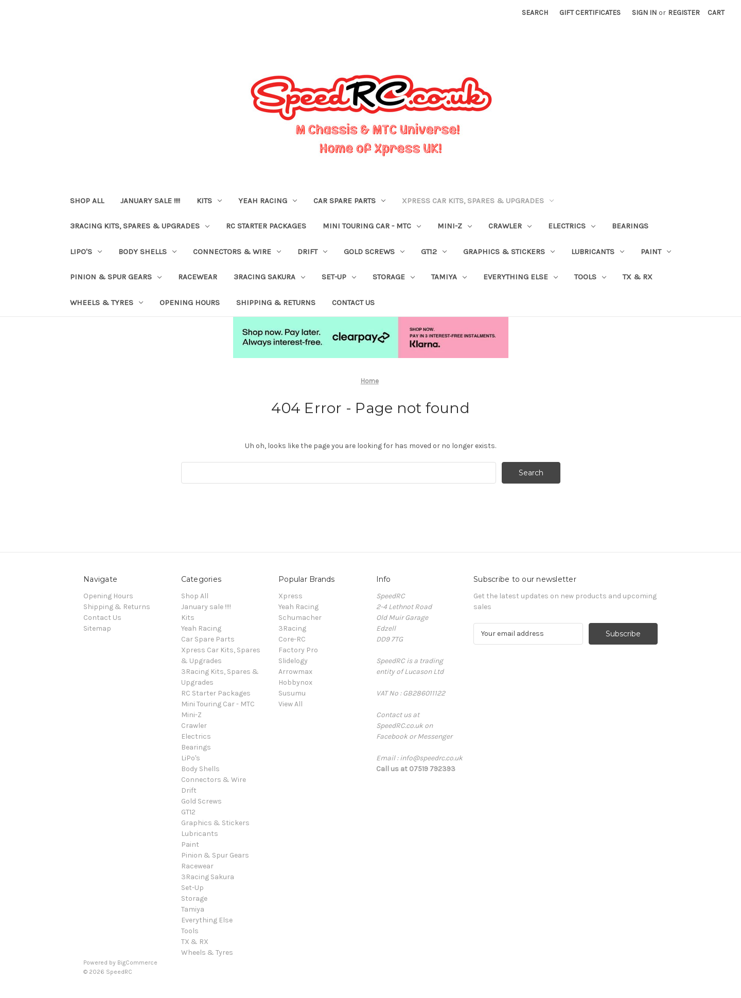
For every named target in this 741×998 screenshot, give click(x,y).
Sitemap (97, 628)
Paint (656, 251)
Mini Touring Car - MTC (372, 225)
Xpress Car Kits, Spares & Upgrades (478, 200)
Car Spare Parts (349, 200)
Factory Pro (298, 650)
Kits (209, 200)
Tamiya (449, 276)
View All (290, 704)
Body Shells (147, 251)
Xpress (290, 596)
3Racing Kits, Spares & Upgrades (139, 225)
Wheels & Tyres (106, 302)
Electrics (571, 225)
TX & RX (637, 276)
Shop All (87, 200)
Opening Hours (190, 302)
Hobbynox (295, 682)
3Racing (292, 628)
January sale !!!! (150, 200)
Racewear (197, 276)
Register (684, 12)
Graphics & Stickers (509, 251)
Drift (312, 251)
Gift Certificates (590, 12)
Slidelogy (293, 660)
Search (535, 12)
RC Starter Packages (266, 225)
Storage (394, 276)
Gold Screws (374, 251)
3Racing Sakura (269, 276)
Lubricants (597, 251)
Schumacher (300, 617)
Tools (590, 276)
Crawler (510, 225)
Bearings (630, 225)
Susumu (292, 693)
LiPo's (86, 251)
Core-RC (292, 639)
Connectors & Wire (237, 251)
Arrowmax (295, 671)
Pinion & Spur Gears (116, 276)
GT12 (434, 251)
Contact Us (353, 302)
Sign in (644, 12)
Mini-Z (454, 225)
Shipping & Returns (275, 302)
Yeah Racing (267, 200)
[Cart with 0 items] (716, 12)
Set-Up (339, 276)
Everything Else (520, 276)
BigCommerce (137, 962)
